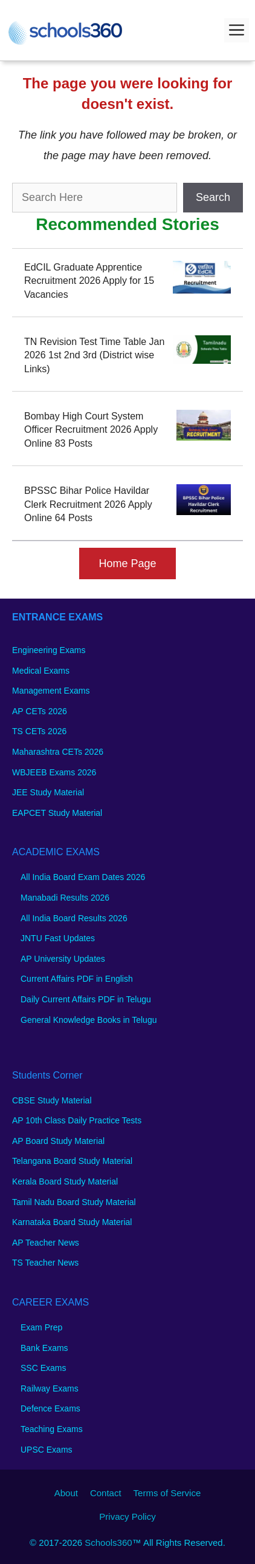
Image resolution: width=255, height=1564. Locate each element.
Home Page (127, 563)
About (66, 1493)
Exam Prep (41, 1327)
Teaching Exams (52, 1429)
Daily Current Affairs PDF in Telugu (86, 999)
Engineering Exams (48, 650)
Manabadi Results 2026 (65, 897)
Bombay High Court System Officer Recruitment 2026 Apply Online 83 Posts (91, 429)
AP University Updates (63, 959)
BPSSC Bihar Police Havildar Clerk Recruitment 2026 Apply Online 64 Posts (88, 504)
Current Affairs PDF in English (77, 979)
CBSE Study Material (52, 1100)
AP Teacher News (45, 1242)
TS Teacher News (45, 1262)
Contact (105, 1493)
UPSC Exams (47, 1449)
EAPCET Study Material (57, 813)
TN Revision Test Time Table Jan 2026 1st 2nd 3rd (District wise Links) (94, 355)
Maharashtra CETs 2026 (57, 752)
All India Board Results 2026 (74, 918)
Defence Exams (50, 1408)
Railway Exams (50, 1388)
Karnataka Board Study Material (72, 1222)
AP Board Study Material (58, 1141)
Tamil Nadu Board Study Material (74, 1202)
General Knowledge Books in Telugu (89, 1020)
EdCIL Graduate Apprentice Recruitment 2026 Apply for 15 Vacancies (89, 281)
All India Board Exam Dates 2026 (83, 877)
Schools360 (108, 1542)
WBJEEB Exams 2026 (54, 772)
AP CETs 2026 (39, 711)
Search (213, 197)
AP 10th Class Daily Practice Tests (76, 1120)
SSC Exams (43, 1368)
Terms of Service (167, 1493)
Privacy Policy (127, 1516)
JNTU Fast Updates (58, 938)
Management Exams (50, 690)
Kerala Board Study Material (65, 1181)
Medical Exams (40, 670)
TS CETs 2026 (39, 731)
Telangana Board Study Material (72, 1161)
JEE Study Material (48, 792)
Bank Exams (44, 1348)
